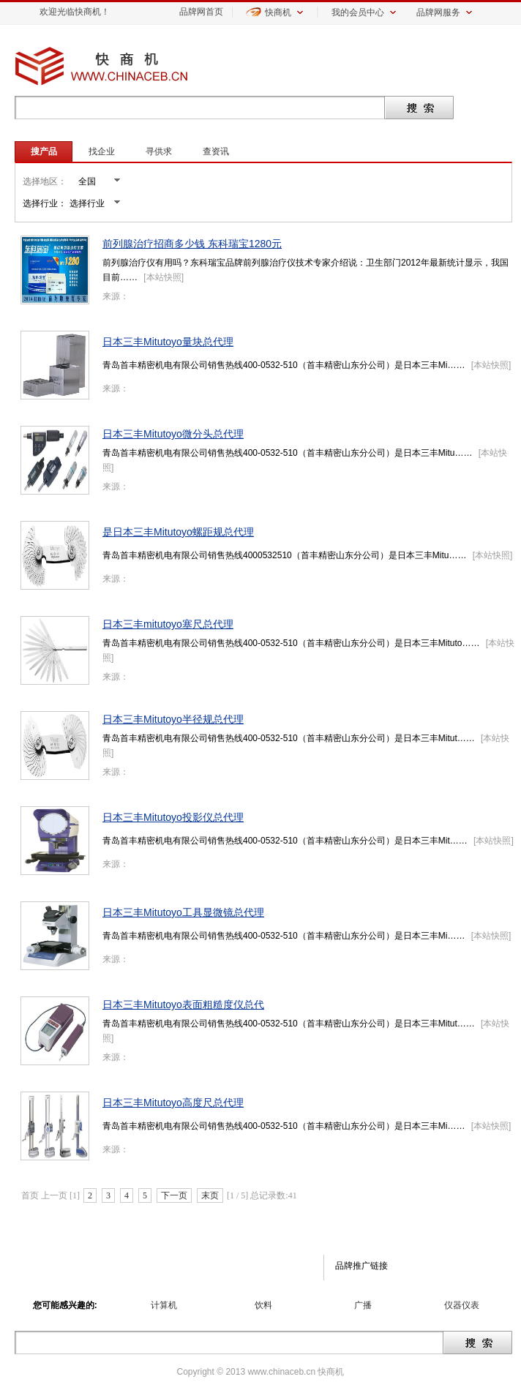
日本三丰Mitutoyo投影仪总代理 (173, 817)
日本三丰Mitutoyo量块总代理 (167, 342)
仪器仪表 (461, 1305)
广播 (363, 1305)
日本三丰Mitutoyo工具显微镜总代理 (183, 912)
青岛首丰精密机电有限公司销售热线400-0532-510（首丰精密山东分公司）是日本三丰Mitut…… (288, 738)
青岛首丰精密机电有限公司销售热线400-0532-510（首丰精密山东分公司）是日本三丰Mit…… (285, 841)
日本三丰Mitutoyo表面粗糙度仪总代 (183, 1004)
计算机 (164, 1305)
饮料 (263, 1305)
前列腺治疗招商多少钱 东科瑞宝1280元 (192, 243)
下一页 (174, 1195)
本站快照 (163, 277)
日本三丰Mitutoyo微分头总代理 (173, 434)
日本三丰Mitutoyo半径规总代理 (173, 719)
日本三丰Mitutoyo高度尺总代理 (173, 1102)
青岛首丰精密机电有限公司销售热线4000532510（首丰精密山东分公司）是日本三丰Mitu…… (284, 555)
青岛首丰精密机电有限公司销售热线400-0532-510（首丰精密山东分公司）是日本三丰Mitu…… (287, 453)
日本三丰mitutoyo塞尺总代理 (167, 624)
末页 (210, 1195)
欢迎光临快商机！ (75, 12)
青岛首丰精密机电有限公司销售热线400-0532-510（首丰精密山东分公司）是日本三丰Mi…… (283, 365)
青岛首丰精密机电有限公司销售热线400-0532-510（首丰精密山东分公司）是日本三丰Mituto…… (290, 643)
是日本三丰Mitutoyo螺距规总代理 (178, 532)
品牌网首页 (201, 12)
